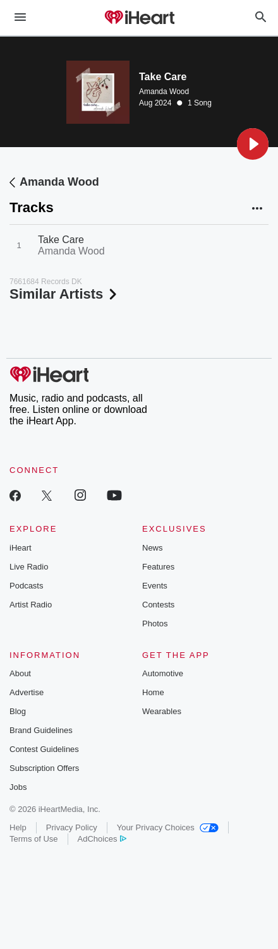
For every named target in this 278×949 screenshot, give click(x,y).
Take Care (61, 239)
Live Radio (28, 566)
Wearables (161, 711)
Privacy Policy (71, 827)
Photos (154, 623)
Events (154, 585)
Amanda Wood (164, 91)
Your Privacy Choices (168, 827)
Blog (17, 711)
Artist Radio (30, 604)
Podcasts (26, 585)
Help (18, 827)
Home (153, 692)
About (20, 673)
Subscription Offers (44, 768)
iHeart (20, 547)
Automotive (162, 673)
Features (158, 566)
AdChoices (102, 839)
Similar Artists (64, 294)
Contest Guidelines (44, 749)
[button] (253, 144)
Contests (158, 604)
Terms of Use (33, 839)
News (152, 547)
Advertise (26, 692)
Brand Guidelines (41, 730)
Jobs (18, 787)
